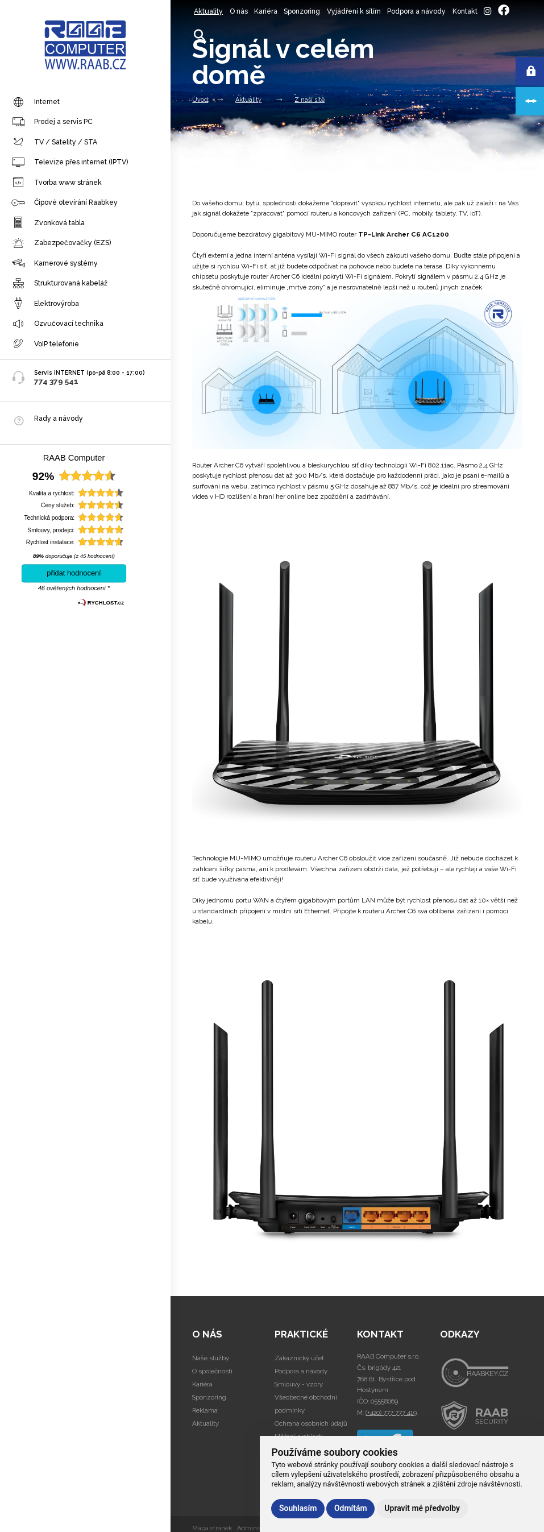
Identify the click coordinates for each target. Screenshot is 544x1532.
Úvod (200, 99)
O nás (239, 11)
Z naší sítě (309, 99)
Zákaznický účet (299, 1358)
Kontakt (464, 11)
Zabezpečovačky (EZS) (61, 243)
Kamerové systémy (54, 263)
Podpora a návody (416, 11)
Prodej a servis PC (52, 122)
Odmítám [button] (350, 1508)
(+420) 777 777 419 (391, 1413)
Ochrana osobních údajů (311, 1423)
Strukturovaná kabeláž (59, 284)
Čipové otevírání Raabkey (64, 203)
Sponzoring (302, 11)
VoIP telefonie (45, 344)
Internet (35, 102)
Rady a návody (58, 418)
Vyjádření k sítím (354, 11)
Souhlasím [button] (298, 1508)
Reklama (205, 1410)
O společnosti (212, 1371)
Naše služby (210, 1358)
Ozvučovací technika (57, 324)
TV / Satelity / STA (54, 142)
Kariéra (265, 11)
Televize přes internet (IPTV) (69, 162)
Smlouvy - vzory (299, 1384)
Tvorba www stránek (56, 182)
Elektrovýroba (45, 303)
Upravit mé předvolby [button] (422, 1508)
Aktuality (208, 11)
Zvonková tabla (48, 223)
